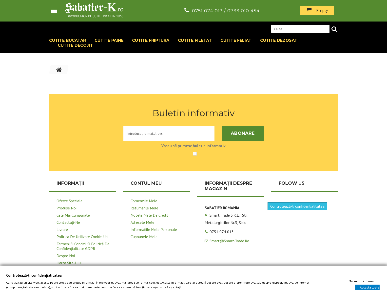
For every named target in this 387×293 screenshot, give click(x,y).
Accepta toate (369, 287)
